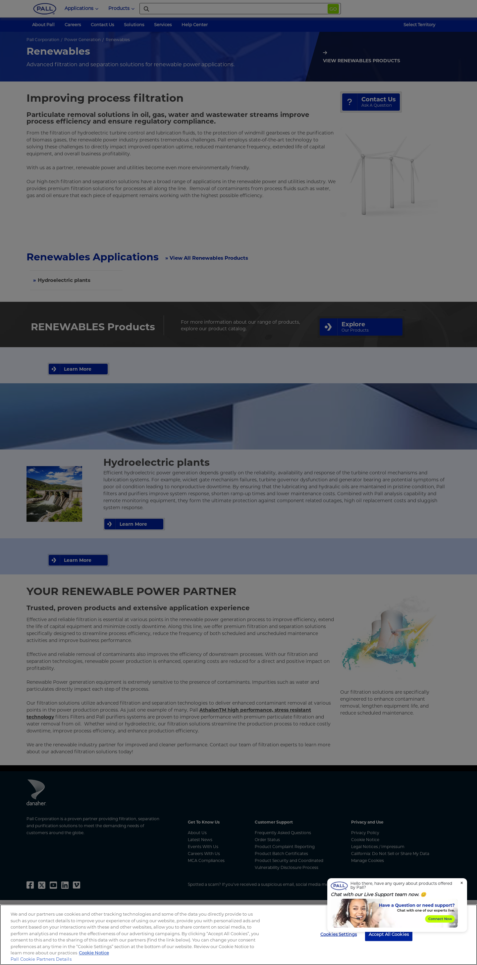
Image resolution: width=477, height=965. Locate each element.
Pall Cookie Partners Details (41, 959)
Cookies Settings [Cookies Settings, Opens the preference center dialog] (338, 934)
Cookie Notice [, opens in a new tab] (94, 952)
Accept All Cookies (389, 934)
